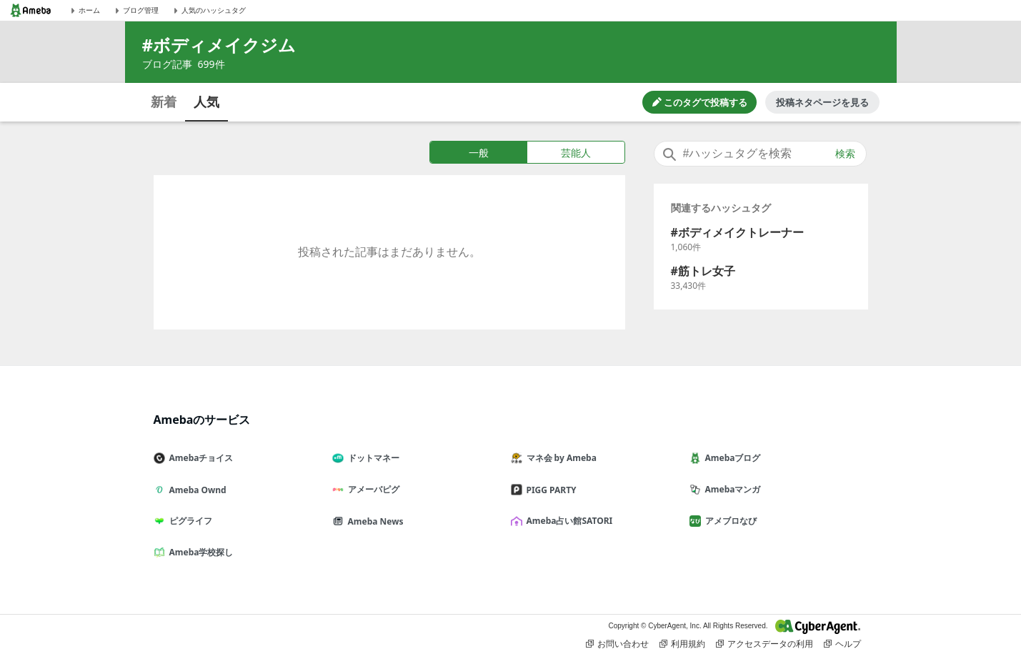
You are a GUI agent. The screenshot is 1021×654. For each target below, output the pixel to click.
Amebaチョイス (199, 458)
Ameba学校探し (199, 552)
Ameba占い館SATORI (567, 521)
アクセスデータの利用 (764, 644)
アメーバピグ (371, 489)
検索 (845, 153)
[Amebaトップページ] (31, 10)
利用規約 (682, 644)
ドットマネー (371, 458)
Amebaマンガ (730, 489)
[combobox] (760, 154)
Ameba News (373, 521)
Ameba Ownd (196, 490)
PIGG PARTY (549, 490)
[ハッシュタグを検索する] (760, 154)
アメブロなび (728, 521)
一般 (479, 152)
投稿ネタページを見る (822, 102)
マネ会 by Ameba (559, 458)
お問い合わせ (617, 644)
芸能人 (576, 152)
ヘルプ (842, 644)
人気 (206, 101)
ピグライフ (189, 521)
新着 (163, 101)
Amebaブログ (730, 458)
